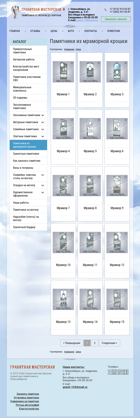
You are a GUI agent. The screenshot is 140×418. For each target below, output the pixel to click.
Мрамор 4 (63, 151)
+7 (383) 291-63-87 (118, 373)
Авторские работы (24, 59)
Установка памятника (26, 397)
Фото (71, 31)
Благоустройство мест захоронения (26, 68)
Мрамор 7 (63, 208)
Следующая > (109, 343)
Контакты (90, 31)
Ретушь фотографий (27, 405)
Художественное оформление (23, 194)
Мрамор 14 (90, 322)
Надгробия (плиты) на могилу (26, 218)
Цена (78, 49)
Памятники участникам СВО (27, 78)
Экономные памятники (26, 115)
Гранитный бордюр (24, 227)
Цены (54, 31)
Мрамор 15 (117, 322)
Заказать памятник (28, 393)
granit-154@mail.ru (87, 20)
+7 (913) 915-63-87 (118, 370)
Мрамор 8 (90, 208)
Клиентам (113, 31)
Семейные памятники (26, 129)
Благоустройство (29, 408)
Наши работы (21, 202)
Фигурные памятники (25, 122)
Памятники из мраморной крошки (24, 145)
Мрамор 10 (63, 265)
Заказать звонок (116, 19)
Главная (14, 31)
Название (69, 49)
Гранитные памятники (26, 153)
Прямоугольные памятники (22, 50)
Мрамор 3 (117, 94)
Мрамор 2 (90, 94)
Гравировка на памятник (24, 401)
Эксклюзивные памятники (22, 106)
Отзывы (35, 31)
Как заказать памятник (27, 160)
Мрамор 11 (90, 265)
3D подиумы (20, 97)
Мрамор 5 (90, 151)
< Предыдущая (71, 343)
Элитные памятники (25, 136)
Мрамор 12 (117, 265)
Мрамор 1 (63, 94)
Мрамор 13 (63, 322)
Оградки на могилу (24, 185)
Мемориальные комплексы (22, 89)
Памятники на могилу (26, 209)
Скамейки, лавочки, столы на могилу (24, 176)
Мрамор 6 (117, 151)
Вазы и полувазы (23, 167)
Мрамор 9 (117, 208)
